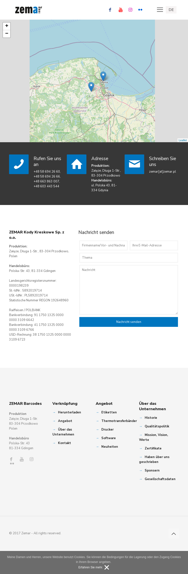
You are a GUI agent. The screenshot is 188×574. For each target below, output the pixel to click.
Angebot (65, 421)
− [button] (6, 34)
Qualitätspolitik (157, 426)
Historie (151, 418)
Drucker (107, 429)
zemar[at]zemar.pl (162, 171)
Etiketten (109, 412)
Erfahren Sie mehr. (90, 567)
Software (108, 438)
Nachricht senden (128, 322)
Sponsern (152, 470)
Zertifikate (153, 448)
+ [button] (6, 26)
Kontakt (64, 443)
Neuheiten (109, 447)
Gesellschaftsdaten (160, 479)
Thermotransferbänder (119, 421)
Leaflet (183, 140)
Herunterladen (69, 412)
